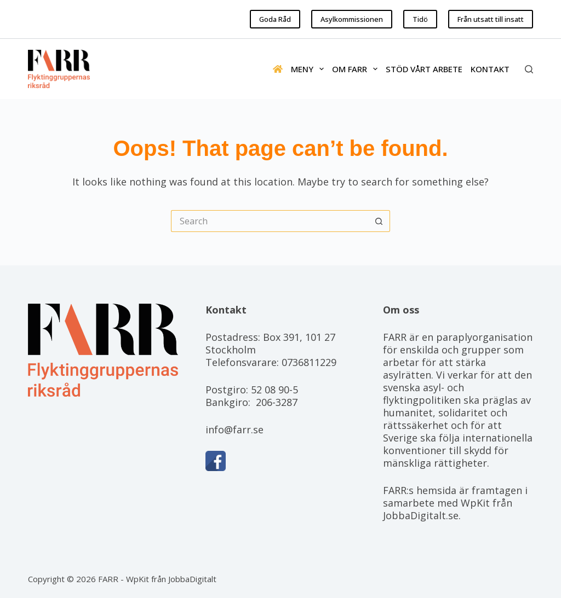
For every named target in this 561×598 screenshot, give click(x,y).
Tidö (420, 19)
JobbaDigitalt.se (421, 515)
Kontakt (490, 68)
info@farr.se (234, 429)
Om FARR (357, 69)
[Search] (529, 69)
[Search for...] (269, 221)
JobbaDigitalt (192, 578)
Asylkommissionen (351, 19)
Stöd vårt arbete (424, 68)
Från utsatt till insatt (490, 19)
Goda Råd (275, 19)
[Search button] (379, 221)
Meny (309, 69)
